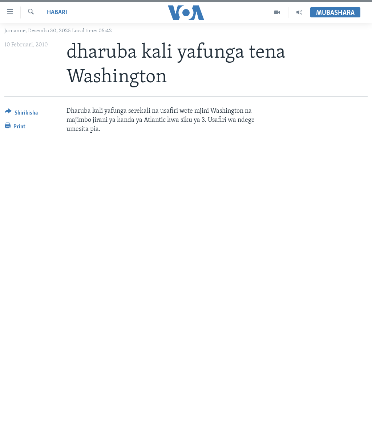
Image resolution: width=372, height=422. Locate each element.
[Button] (21, 114)
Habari (57, 12)
